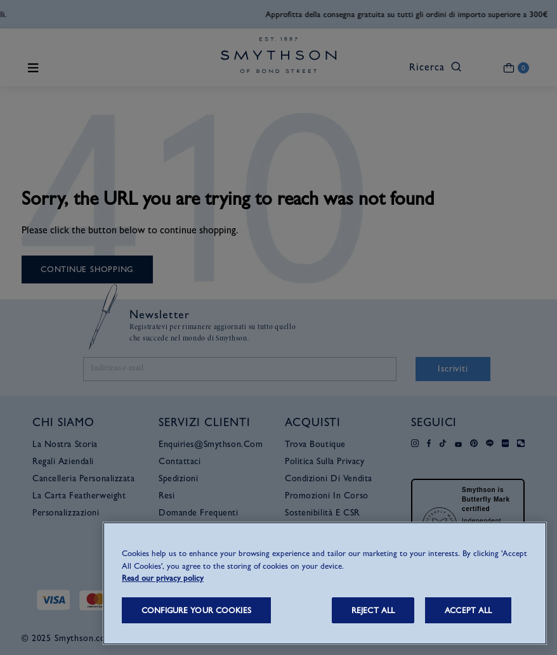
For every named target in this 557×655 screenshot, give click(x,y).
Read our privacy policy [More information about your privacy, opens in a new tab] (163, 578)
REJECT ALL (373, 610)
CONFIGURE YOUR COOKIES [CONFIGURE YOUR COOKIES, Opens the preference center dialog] (196, 610)
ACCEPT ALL (468, 610)
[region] (325, 583)
